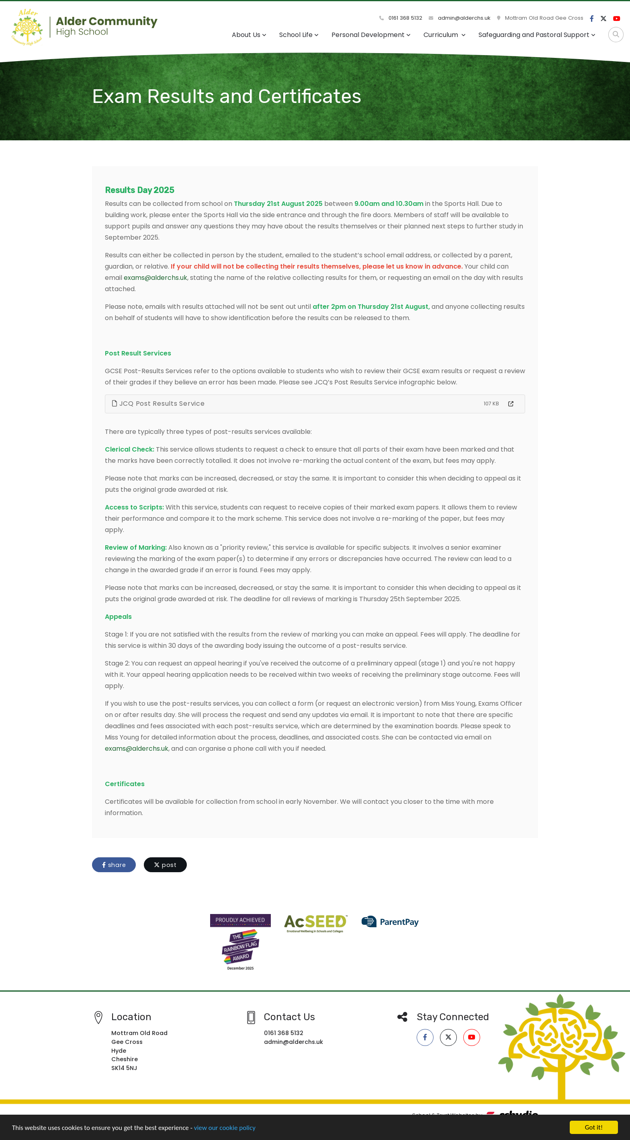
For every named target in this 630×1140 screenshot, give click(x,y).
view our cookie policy (225, 1128)
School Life (299, 34)
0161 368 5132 (400, 18)
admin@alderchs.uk (460, 18)
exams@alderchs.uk (155, 277)
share (114, 865)
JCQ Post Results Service (158, 403)
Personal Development (371, 34)
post (165, 865)
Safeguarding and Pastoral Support (537, 34)
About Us (249, 34)
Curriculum (444, 34)
